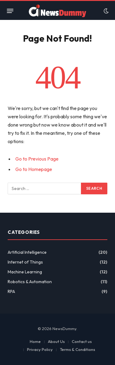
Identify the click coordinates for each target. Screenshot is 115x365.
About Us (56, 341)
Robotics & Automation (30, 281)
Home (35, 341)
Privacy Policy (40, 349)
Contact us (82, 341)
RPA (11, 291)
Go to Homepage (33, 169)
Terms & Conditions (77, 349)
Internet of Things (25, 262)
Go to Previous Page (37, 159)
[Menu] (10, 11)
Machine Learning (25, 272)
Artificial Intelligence (27, 252)
